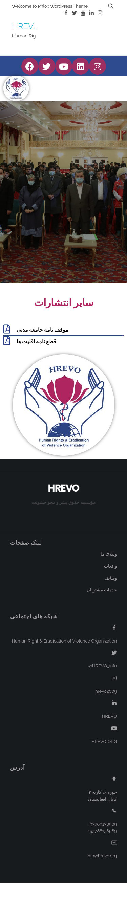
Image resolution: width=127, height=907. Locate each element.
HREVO (26, 26)
